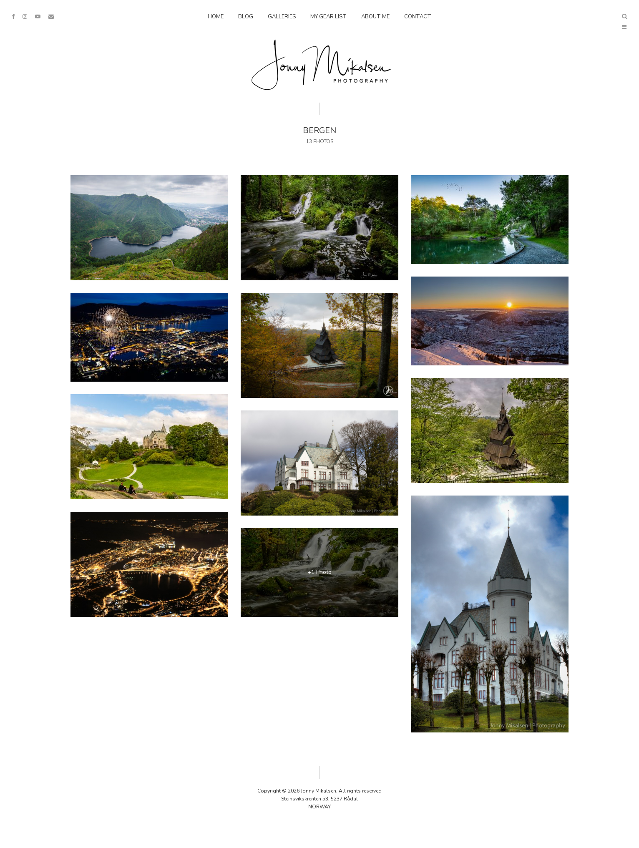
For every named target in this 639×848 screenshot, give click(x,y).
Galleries (282, 16)
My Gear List (328, 16)
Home (216, 16)
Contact (417, 16)
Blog (245, 16)
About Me (375, 16)
